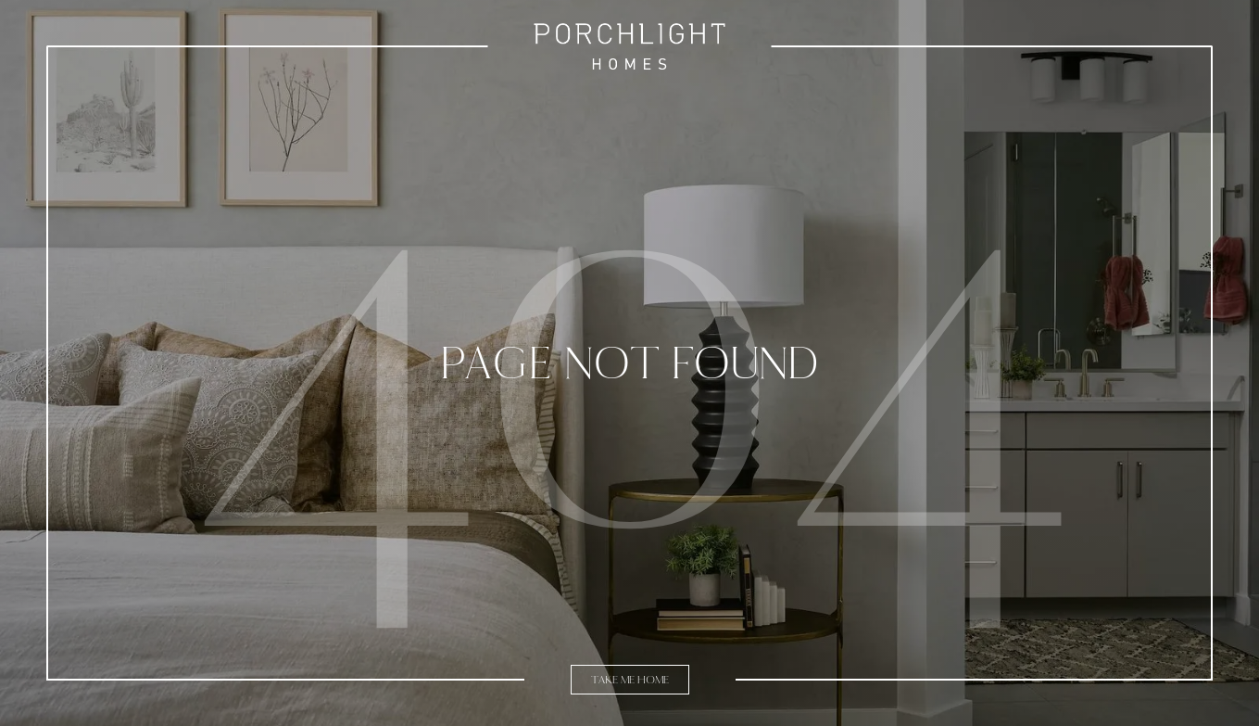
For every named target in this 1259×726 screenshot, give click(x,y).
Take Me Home (630, 679)
